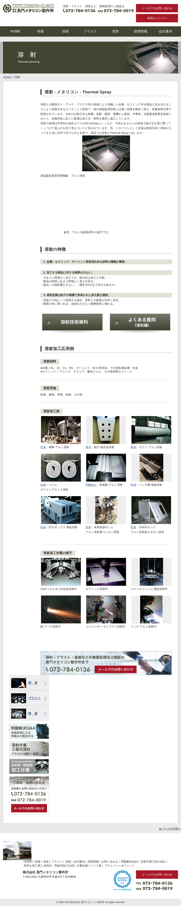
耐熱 (133, 447)
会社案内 (165, 31)
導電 (88, 447)
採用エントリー (157, 18)
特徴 (40, 31)
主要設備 (82, 865)
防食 (43, 447)
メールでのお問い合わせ (157, 8)
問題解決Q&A (129, 861)
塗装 (115, 31)
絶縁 (43, 484)
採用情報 (140, 31)
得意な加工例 (32, 865)
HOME (15, 31)
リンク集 (96, 865)
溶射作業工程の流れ (153, 861)
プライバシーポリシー (118, 865)
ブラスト (90, 31)
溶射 (65, 31)
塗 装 (33, 713)
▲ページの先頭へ (170, 828)
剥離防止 (91, 484)
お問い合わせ (109, 861)
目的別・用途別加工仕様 (58, 865)
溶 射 (33, 683)
